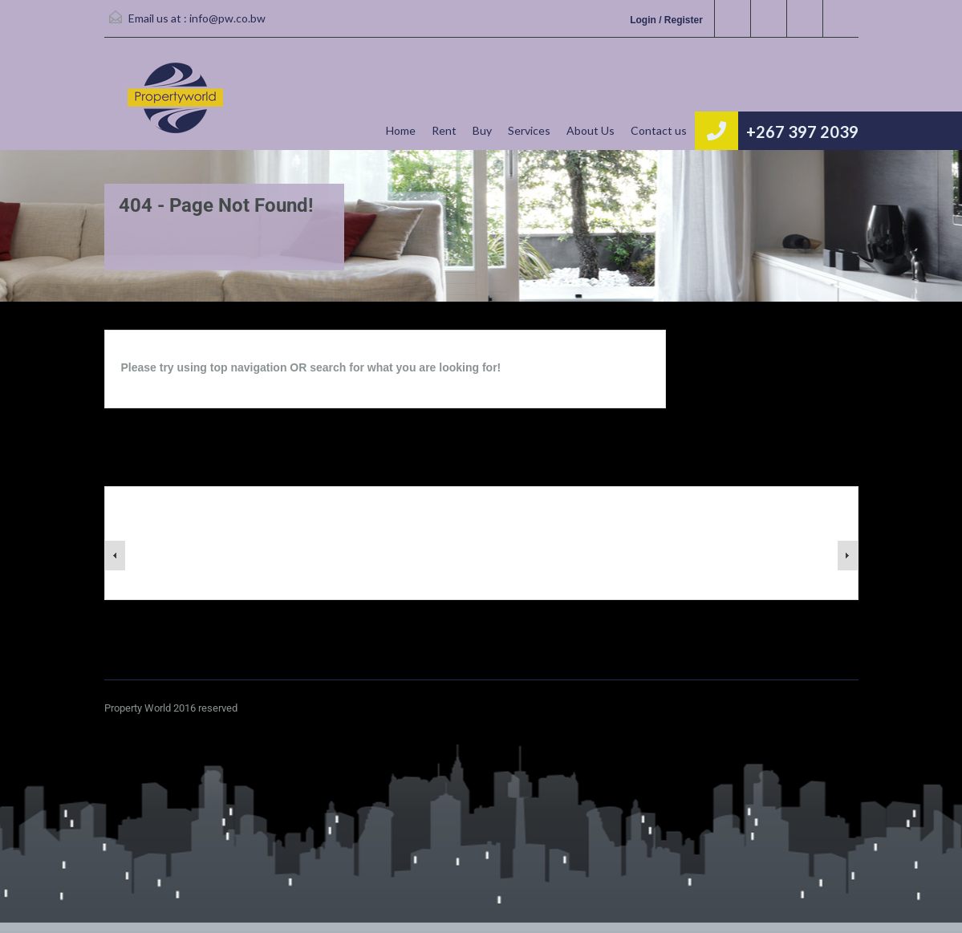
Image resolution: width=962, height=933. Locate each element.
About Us (590, 130)
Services (529, 130)
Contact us (659, 130)
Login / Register (658, 20)
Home (401, 130)
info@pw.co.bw (227, 18)
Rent (444, 130)
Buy (482, 130)
